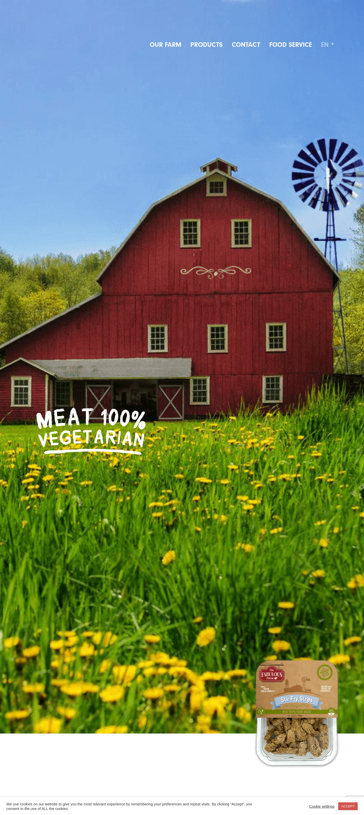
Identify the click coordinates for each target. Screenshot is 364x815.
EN (325, 45)
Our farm (165, 45)
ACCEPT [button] (348, 806)
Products (206, 45)
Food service (290, 45)
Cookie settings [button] (321, 806)
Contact (246, 45)
